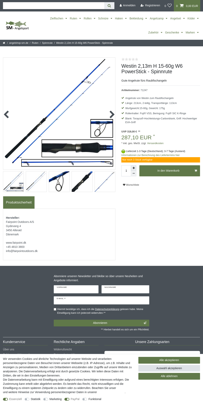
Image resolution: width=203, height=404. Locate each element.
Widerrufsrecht (63, 349)
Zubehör (153, 32)
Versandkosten (155, 143)
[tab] (19, 202)
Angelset (176, 18)
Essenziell (15, 399)
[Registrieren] (150, 5)
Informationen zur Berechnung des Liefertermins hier (150, 155)
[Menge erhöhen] (133, 168)
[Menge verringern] (133, 173)
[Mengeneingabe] (126, 170)
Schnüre (103, 18)
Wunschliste (131, 184)
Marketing (56, 399)
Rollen (88, 18)
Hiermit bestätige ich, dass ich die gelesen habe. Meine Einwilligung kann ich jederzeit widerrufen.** (100, 311)
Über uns (8, 349)
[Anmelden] (127, 5)
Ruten (74, 18)
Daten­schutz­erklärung (111, 392)
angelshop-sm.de (18, 43)
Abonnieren (119, 323)
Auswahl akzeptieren (169, 368)
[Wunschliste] (168, 5)
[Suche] (109, 5)
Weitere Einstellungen (118, 399)
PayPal (75, 399)
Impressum (123, 388)
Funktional (94, 399)
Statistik (35, 399)
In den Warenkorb (177, 171)
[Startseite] (4, 43)
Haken (119, 18)
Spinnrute (47, 43)
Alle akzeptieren (169, 360)
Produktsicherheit (19, 202)
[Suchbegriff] (53, 5)
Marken (191, 32)
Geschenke (172, 32)
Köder (192, 18)
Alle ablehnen (169, 376)
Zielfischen (57, 18)
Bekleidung (136, 18)
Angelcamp (157, 18)
